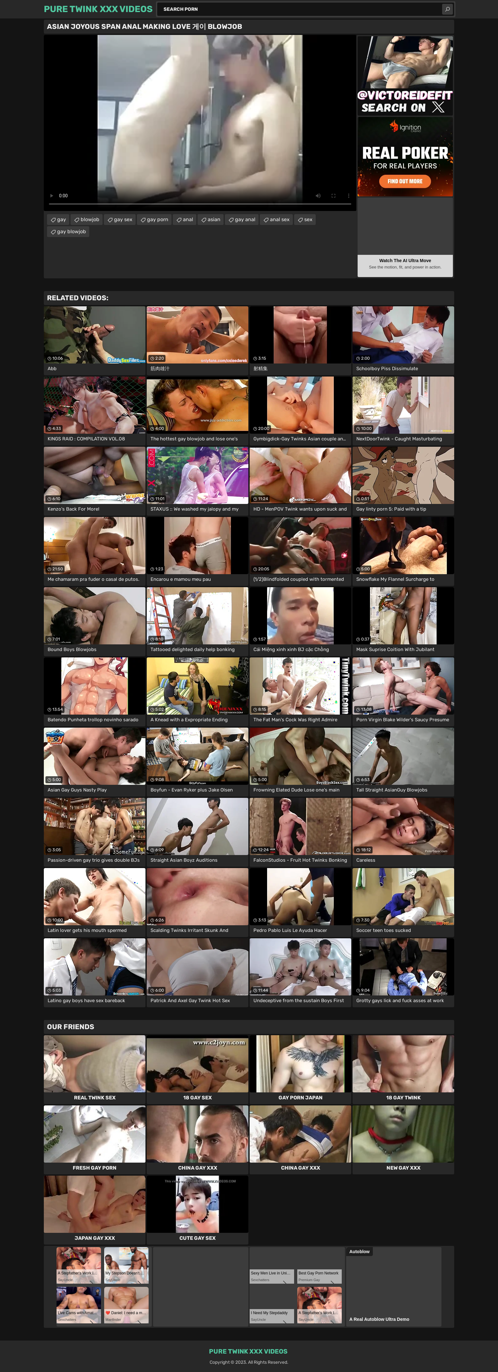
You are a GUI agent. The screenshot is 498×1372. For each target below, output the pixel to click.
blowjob (90, 219)
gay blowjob (71, 231)
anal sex (280, 219)
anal (188, 219)
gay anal (245, 219)
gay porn (157, 219)
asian (214, 219)
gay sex (123, 219)
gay (61, 219)
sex (308, 219)
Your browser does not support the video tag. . (200, 123)
